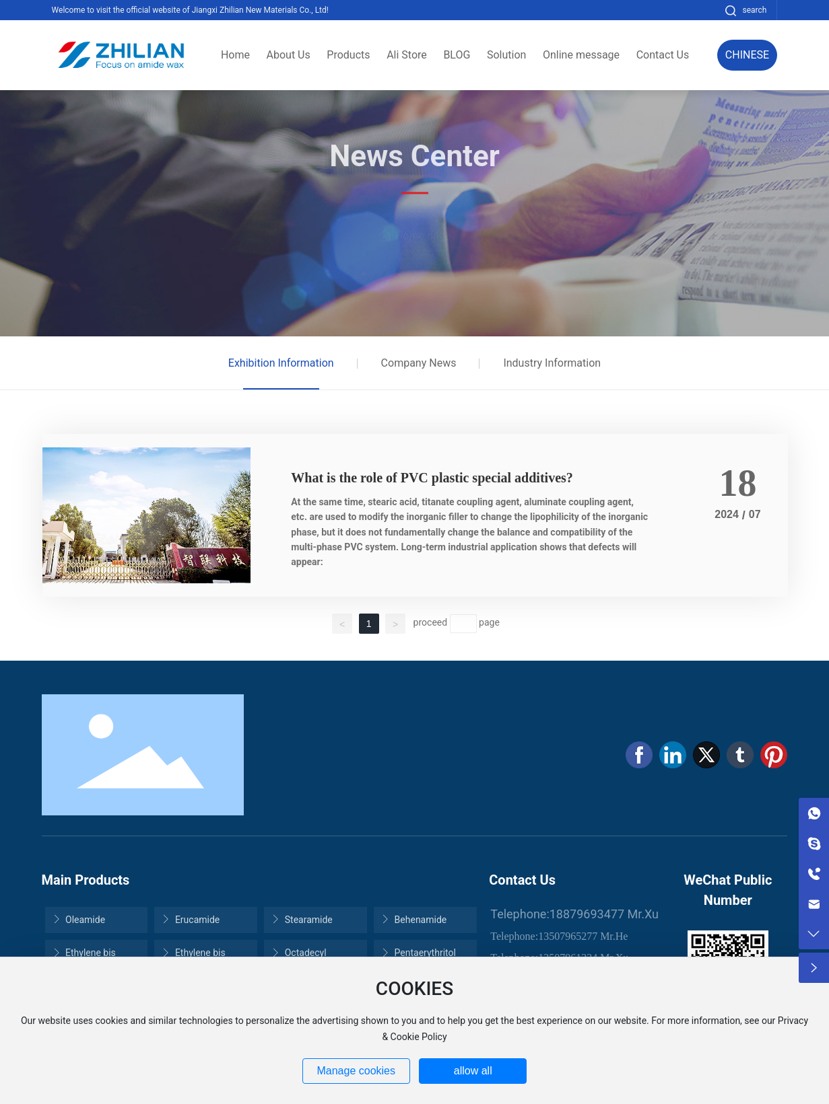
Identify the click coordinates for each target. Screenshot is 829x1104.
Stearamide (302, 919)
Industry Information (552, 363)
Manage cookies (356, 1070)
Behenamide (413, 919)
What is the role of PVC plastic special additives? (432, 477)
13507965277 (567, 936)
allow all (473, 1070)
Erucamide (190, 919)
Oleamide (79, 919)
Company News (419, 363)
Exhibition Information (281, 363)
